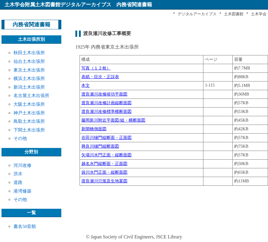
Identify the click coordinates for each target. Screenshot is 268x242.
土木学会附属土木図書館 (32, 4)
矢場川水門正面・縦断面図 (106, 155)
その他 (20, 138)
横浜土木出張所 (29, 78)
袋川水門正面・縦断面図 (104, 172)
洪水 (17, 173)
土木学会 (259, 14)
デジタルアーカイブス (197, 14)
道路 (17, 182)
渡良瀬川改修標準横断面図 (106, 111)
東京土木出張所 (29, 69)
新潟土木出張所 (29, 87)
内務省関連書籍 (31, 25)
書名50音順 (24, 226)
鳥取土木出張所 (29, 121)
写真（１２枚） (96, 68)
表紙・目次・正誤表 (100, 77)
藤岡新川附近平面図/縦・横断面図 (113, 120)
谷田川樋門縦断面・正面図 (106, 137)
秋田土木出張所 (29, 52)
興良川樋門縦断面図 (100, 146)
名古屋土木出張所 (31, 95)
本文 (85, 85)
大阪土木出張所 (29, 104)
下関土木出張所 (29, 129)
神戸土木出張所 (29, 112)
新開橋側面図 (93, 129)
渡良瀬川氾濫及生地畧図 (104, 181)
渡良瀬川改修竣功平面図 (104, 94)
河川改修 (22, 165)
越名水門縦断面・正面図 (104, 163)
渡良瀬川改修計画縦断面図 (106, 103)
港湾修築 (22, 190)
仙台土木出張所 (29, 61)
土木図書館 (233, 14)
